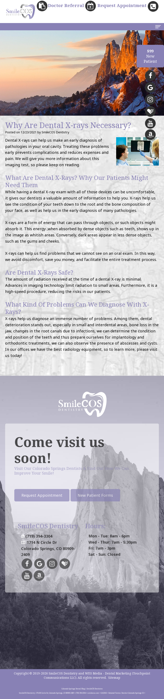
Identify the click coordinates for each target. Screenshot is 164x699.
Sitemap (114, 678)
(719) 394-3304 (38, 549)
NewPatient (150, 56)
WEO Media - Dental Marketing (108, 673)
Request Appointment (28, 495)
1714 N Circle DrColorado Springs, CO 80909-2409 (48, 561)
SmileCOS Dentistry (63, 673)
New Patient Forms (82, 495)
